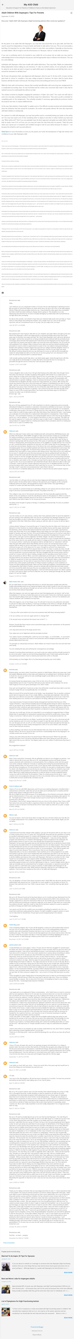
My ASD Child (31, 4)
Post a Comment (8, 1243)
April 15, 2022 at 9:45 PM (17, 1083)
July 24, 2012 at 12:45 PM (17, 425)
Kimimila (12, 669)
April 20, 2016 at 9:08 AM (17, 872)
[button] (71, 13)
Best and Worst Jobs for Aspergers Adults (18, 1279)
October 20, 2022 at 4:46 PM (18, 1227)
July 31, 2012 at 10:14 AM (17, 507)
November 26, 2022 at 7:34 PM (18, 1238)
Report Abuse (37, 1335)
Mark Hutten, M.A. (14, 582)
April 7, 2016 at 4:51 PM (16, 824)
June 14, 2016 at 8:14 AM (17, 889)
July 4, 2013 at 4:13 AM (16, 750)
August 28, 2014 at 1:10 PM (17, 780)
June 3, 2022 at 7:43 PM (16, 1182)
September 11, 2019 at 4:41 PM (19, 1057)
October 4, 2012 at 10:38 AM (18, 664)
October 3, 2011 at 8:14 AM (17, 364)
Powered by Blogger (37, 1327)
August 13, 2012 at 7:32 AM (17, 576)
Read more (68, 1272)
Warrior (11, 815)
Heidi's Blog (12, 925)
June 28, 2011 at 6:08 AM (17, 325)
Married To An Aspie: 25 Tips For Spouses (18, 1256)
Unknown (12, 431)
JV (10, 1075)
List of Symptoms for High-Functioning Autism (20, 1301)
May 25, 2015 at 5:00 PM (16, 809)
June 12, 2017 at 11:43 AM (17, 919)
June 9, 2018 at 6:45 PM (16, 984)
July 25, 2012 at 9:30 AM (16, 471)
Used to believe (14, 786)
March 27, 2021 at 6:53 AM (17, 1070)
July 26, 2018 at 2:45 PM (16, 1037)
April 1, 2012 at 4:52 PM (16, 397)
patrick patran (13, 945)
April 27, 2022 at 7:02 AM (17, 1108)
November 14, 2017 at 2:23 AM (18, 939)
